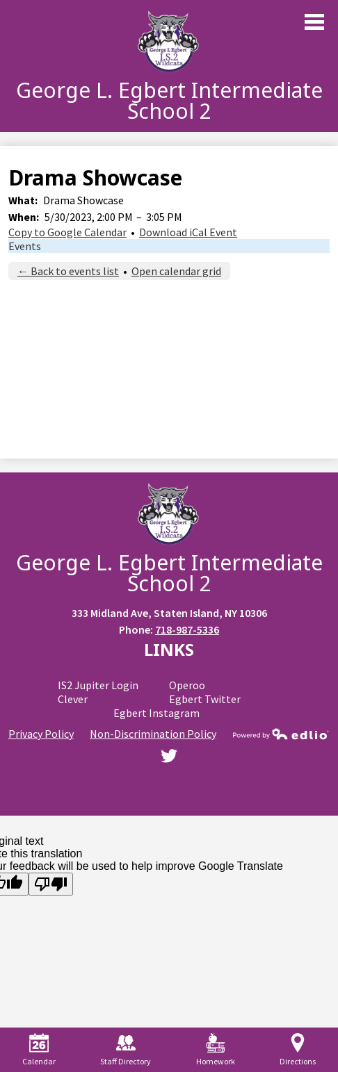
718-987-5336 (187, 629)
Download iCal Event (188, 232)
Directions (298, 1049)
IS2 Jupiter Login (98, 685)
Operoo (187, 685)
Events (24, 246)
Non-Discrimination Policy (153, 734)
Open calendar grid (176, 271)
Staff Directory (125, 1049)
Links (169, 649)
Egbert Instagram (156, 713)
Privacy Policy (41, 734)
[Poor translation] (51, 884)
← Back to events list (68, 271)
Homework (215, 1049)
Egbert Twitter (205, 699)
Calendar (39, 1049)
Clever (73, 699)
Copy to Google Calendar (67, 232)
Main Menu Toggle (314, 22)
